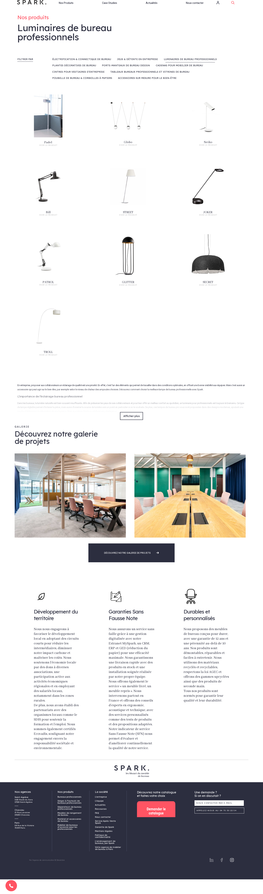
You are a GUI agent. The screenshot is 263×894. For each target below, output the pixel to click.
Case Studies (109, 8)
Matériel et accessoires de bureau (69, 834)
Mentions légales (104, 845)
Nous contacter (195, 8)
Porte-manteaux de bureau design (126, 79)
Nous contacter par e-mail (214, 817)
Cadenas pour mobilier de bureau (179, 79)
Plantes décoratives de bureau (74, 79)
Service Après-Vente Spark (105, 836)
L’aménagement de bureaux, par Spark (105, 856)
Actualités (151, 8)
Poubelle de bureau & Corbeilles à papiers (82, 92)
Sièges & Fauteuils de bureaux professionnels (69, 816)
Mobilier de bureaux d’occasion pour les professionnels (68, 841)
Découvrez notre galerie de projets (131, 567)
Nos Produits (66, 8)
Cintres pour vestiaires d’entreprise (78, 86)
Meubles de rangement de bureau (69, 828)
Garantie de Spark (104, 841)
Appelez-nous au (217, 825)
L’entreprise (101, 811)
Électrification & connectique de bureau (81, 73)
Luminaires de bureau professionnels (190, 73)
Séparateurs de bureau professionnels (69, 822)
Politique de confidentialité (102, 850)
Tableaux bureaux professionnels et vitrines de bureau (149, 86)
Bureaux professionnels (69, 811)
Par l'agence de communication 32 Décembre (46, 875)
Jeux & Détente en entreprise (137, 73)
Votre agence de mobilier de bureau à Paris (108, 863)
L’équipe (99, 815)
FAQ (97, 827)
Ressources (101, 823)
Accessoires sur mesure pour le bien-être (147, 92)
